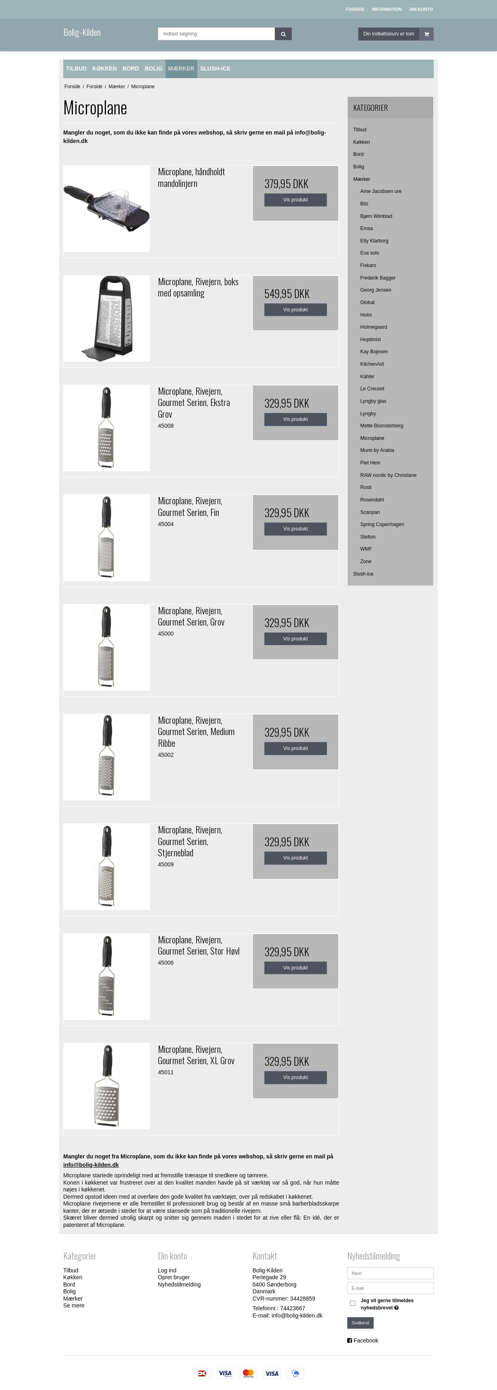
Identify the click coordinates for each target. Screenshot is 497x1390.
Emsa (366, 228)
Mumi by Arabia (377, 450)
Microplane (372, 438)
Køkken (361, 142)
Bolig (358, 167)
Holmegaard (373, 327)
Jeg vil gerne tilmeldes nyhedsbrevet (397, 1304)
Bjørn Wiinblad (376, 216)
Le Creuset (372, 389)
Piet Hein (370, 463)
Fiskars (368, 265)
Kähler (367, 376)
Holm (366, 315)
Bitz (364, 204)
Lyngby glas (373, 401)
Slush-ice (363, 574)
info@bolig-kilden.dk (296, 1315)
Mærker (361, 179)
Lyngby (368, 413)
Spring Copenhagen (382, 524)
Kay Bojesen (374, 351)
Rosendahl (372, 500)
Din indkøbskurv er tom (398, 34)
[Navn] (390, 1272)
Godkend (360, 1322)
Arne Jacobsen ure (381, 191)
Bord (358, 154)
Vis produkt (295, 200)
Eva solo (369, 253)
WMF (366, 549)
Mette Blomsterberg (382, 426)
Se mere (74, 1305)
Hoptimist (370, 339)
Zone (366, 561)
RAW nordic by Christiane (388, 475)
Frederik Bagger (378, 278)
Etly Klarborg (374, 241)
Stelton (368, 537)
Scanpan (370, 512)
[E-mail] (390, 1287)
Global (367, 302)
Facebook (366, 1340)
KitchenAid (372, 364)
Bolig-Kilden (82, 31)
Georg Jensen (375, 290)
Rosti (366, 487)
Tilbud (360, 130)
